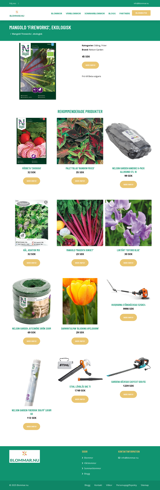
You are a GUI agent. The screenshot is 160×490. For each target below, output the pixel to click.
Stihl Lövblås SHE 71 (80, 386)
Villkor (109, 485)
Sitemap (145, 485)
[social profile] (18, 3)
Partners (124, 13)
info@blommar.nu (141, 3)
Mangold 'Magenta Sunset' (80, 250)
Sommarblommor (95, 13)
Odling (97, 45)
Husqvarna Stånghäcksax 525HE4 (128, 304)
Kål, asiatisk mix (31, 250)
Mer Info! (90, 65)
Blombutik (141, 13)
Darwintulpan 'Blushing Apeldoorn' (80, 328)
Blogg (112, 13)
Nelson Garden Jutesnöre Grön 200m (31, 328)
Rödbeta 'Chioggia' (31, 168)
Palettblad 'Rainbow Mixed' (80, 168)
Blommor (56, 13)
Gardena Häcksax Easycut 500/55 (128, 381)
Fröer (104, 45)
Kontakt (98, 485)
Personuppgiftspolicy (126, 485)
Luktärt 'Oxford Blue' (128, 250)
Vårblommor (73, 13)
